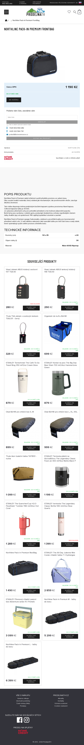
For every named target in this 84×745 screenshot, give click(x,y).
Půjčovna (63, 3)
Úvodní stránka (6, 20)
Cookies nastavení (60, 706)
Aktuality (61, 698)
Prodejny (23, 706)
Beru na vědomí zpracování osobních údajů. (20, 124)
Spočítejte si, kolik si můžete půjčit (68, 158)
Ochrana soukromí (61, 703)
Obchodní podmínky (37, 2)
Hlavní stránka (22, 2)
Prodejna (54, 3)
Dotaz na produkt (42, 138)
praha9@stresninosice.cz (18, 134)
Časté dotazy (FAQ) (23, 703)
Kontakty (71, 3)
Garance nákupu (23, 698)
